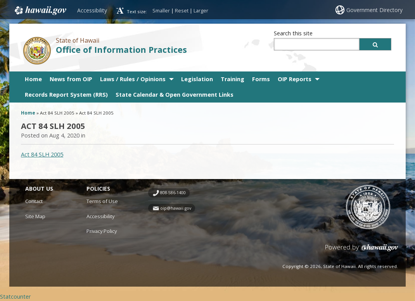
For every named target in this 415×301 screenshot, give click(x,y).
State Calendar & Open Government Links (174, 94)
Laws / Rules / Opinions (133, 79)
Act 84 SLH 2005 (42, 154)
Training (232, 79)
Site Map (35, 216)
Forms (261, 79)
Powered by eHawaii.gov (361, 250)
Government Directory (374, 10)
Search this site (293, 33)
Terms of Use (102, 201)
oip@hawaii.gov (175, 208)
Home (33, 79)
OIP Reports (294, 79)
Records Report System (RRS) (66, 94)
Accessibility (92, 10)
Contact (34, 201)
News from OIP (71, 79)
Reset (181, 10)
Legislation (197, 79)
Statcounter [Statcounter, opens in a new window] (15, 296)
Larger (201, 10)
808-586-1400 (173, 192)
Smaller (161, 10)
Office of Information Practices (121, 49)
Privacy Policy (101, 231)
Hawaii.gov (40, 10)
